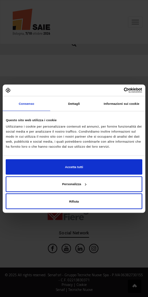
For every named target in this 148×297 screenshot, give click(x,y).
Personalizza (74, 184)
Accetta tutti (74, 166)
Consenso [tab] (26, 103)
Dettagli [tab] (74, 103)
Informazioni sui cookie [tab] (121, 103)
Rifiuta (74, 201)
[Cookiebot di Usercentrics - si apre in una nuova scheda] (113, 90)
